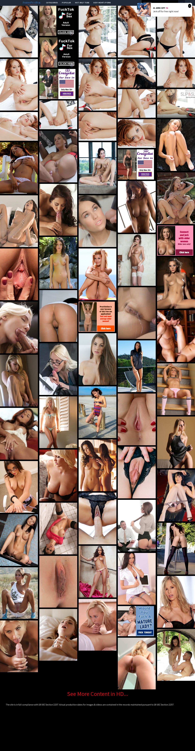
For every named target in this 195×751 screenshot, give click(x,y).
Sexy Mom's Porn (102, 2)
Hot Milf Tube (82, 2)
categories (52, 2)
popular (66, 2)
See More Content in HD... (97, 693)
